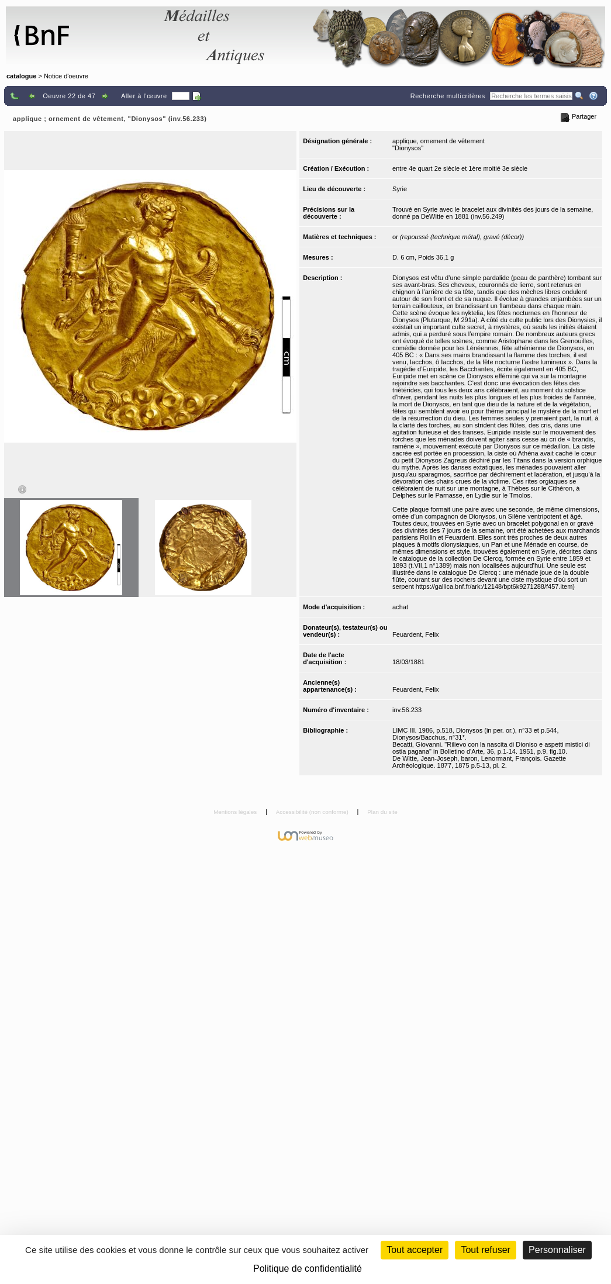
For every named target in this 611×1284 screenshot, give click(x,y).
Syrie (399, 188)
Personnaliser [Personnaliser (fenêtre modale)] (557, 1250)
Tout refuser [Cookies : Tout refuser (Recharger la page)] (485, 1250)
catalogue (21, 76)
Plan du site (382, 812)
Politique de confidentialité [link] (307, 1268)
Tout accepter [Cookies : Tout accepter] (414, 1250)
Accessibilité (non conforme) (313, 812)
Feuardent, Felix (415, 634)
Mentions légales (235, 812)
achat (400, 606)
